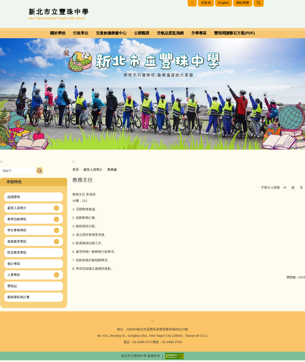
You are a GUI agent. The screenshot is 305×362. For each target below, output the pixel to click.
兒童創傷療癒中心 (111, 35)
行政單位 (80, 35)
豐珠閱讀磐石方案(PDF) (234, 35)
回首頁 (206, 4)
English (223, 4)
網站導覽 (242, 4)
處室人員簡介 (93, 171)
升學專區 (199, 35)
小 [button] (284, 189)
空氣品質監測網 (170, 35)
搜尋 (39, 172)
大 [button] (301, 189)
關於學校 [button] (57, 35)
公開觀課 (141, 35)
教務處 (112, 171)
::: (192, 4)
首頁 (75, 171)
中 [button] (293, 189)
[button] (33, 209)
